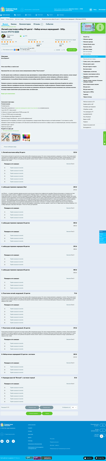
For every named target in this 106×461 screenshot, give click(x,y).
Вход (95, 9)
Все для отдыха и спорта (90, 66)
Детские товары (87, 49)
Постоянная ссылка (7, 49)
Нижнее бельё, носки (89, 44)
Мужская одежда (88, 41)
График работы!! (86, 32)
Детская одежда (87, 51)
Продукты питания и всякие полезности (90, 77)
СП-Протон (17, 458)
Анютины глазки (73, 9)
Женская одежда (88, 39)
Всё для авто (86, 87)
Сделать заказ (71, 49)
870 (26, 36)
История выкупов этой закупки (11, 130)
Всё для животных (88, 89)
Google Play (101, 458)
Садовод (85, 94)
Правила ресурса (54, 442)
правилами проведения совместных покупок (26, 108)
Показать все (46, 407)
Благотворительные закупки (91, 84)
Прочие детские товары (89, 59)
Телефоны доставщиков (89, 106)
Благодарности (87, 127)
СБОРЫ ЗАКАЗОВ (31, 424)
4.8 (16, 41)
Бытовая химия (87, 69)
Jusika (8, 37)
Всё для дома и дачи (88, 64)
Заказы (14, 24)
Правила (85, 121)
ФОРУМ (50, 15)
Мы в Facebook (87, 116)
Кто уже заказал (101, 239)
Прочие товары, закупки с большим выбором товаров (92, 81)
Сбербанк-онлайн (87, 109)
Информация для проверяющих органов (60, 448)
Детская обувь (87, 54)
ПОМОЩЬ (60, 15)
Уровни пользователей (89, 125)
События (49, 24)
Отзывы (38, 24)
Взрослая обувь (87, 46)
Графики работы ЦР (88, 104)
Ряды (100, 236)
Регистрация (102, 9)
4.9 (43, 41)
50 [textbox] (73, 407)
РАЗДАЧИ (17, 15)
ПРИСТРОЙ (39, 15)
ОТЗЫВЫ (28, 15)
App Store (89, 458)
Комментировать (33, 413)
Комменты (102, 242)
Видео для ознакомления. (8, 93)
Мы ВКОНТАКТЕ (87, 114)
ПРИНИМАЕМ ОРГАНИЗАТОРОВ (63, 10)
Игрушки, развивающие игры (8, 26)
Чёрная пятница (87, 97)
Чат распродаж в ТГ (88, 111)
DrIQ (81, 9)
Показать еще (32, 407)
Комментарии (25, 24)
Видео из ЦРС (86, 119)
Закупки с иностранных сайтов (91, 74)
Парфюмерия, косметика (90, 71)
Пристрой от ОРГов (88, 92)
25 (102, 425)
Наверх (47, 413)
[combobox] (74, 407)
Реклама (52, 438)
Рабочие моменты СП (89, 101)
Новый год (86, 36)
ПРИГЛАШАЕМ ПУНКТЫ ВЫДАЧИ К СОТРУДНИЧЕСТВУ (35, 448)
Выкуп (5, 24)
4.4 (70, 41)
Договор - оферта (54, 445)
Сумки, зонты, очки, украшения (91, 61)
